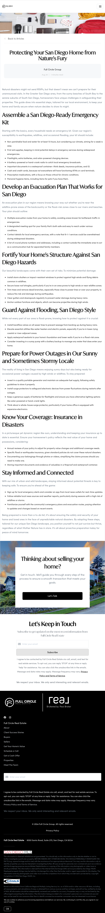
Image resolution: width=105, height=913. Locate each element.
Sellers (7, 741)
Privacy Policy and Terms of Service (20, 804)
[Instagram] (10, 717)
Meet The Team (11, 764)
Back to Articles (16, 38)
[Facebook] (5, 717)
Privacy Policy (52, 830)
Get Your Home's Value (14, 746)
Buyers (7, 737)
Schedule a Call (11, 751)
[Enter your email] (55, 644)
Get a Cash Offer (12, 755)
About (6, 727)
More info (19, 902)
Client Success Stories (14, 732)
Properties (8, 760)
